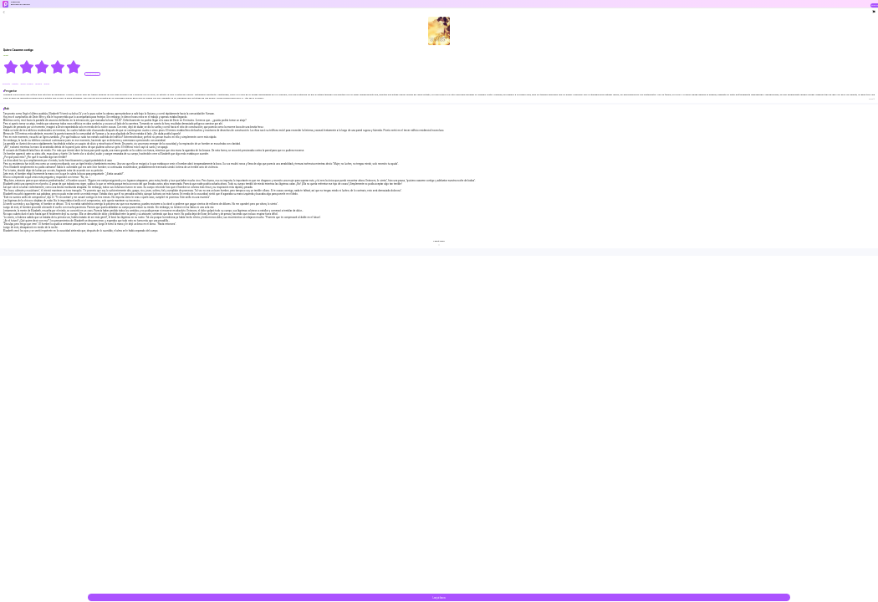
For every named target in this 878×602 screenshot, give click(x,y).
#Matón (15, 84)
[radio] (11, 66)
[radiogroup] (42, 66)
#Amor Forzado (26, 84)
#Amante (7, 84)
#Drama (38, 84)
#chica (46, 84)
